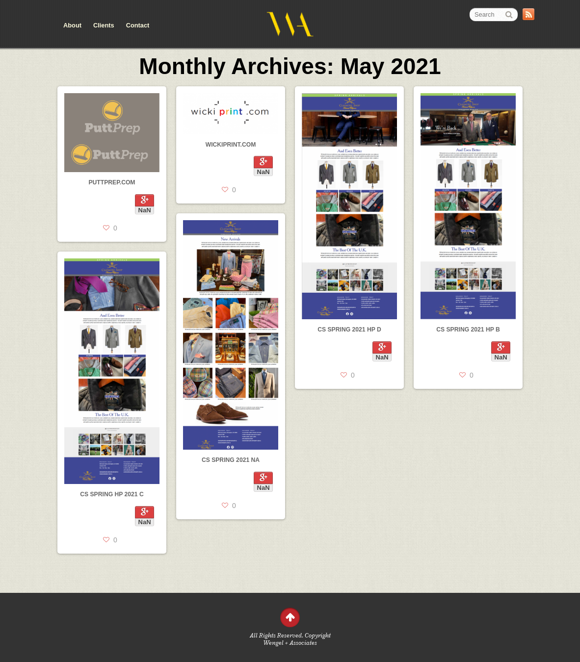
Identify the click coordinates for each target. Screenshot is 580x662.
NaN (144, 210)
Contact (138, 25)
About (72, 25)
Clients (103, 25)
